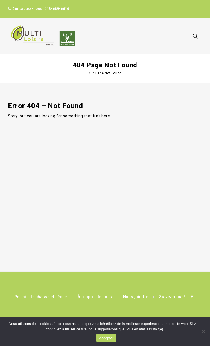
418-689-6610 (57, 9)
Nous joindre (135, 297)
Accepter (106, 338)
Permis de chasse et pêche (40, 297)
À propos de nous (95, 297)
